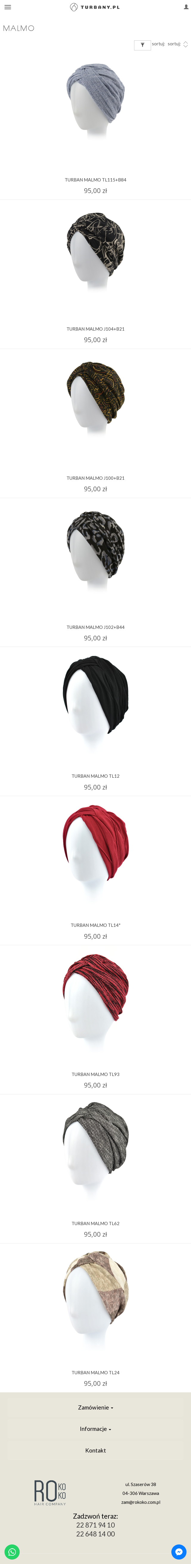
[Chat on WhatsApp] (12, 1552)
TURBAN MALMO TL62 (95, 1223)
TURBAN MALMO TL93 (95, 1074)
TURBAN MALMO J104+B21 (95, 328)
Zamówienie (95, 1407)
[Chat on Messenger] (179, 1552)
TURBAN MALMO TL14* (96, 925)
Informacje (95, 1428)
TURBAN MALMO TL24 (95, 1372)
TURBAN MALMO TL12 (95, 776)
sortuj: (178, 44)
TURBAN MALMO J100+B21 (95, 478)
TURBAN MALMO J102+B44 (95, 627)
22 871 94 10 (95, 1525)
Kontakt (95, 1450)
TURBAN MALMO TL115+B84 (95, 179)
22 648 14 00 (95, 1534)
